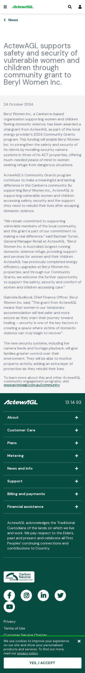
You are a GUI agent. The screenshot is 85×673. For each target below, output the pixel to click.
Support (42, 481)
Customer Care (42, 430)
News (13, 20)
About (42, 418)
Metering (42, 456)
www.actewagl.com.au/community (32, 384)
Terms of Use (14, 628)
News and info (42, 469)
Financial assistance (42, 507)
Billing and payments (42, 494)
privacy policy (27, 653)
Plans (42, 443)
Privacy (10, 621)
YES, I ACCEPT (42, 662)
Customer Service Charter (25, 635)
